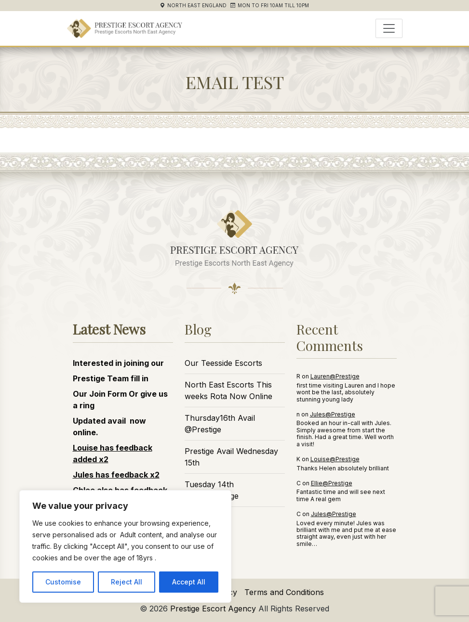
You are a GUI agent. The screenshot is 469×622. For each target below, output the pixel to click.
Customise (63, 582)
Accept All (188, 582)
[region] (125, 546)
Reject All (126, 582)
